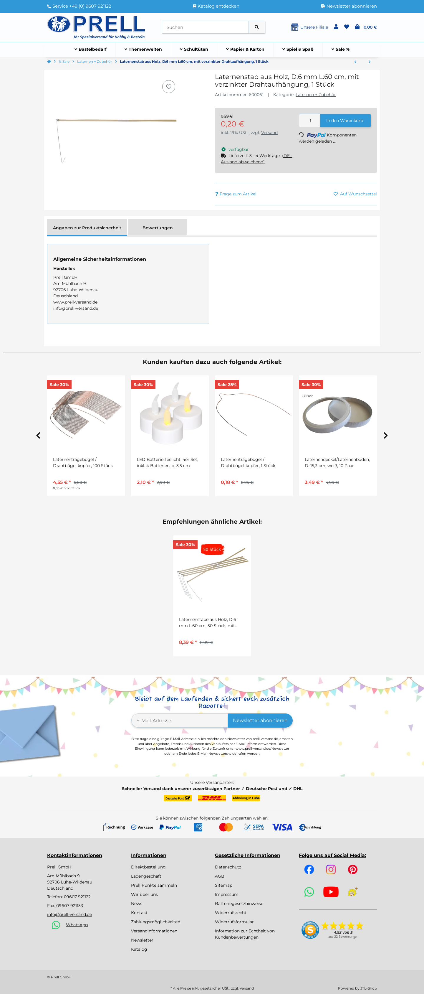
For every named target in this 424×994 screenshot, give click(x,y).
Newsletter (142, 940)
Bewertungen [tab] (158, 227)
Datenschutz (228, 867)
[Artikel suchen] (257, 27)
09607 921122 (77, 896)
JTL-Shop (368, 988)
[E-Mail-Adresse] (179, 720)
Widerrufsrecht (230, 912)
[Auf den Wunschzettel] (168, 86)
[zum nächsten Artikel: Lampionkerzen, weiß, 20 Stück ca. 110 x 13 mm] (369, 62)
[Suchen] (205, 27)
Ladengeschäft (146, 876)
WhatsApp (77, 924)
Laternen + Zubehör (316, 94)
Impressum (226, 894)
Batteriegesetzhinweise (239, 903)
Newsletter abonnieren (260, 720)
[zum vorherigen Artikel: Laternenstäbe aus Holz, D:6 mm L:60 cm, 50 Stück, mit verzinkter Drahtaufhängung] (355, 62)
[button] (336, 27)
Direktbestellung (148, 867)
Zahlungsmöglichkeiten (155, 921)
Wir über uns (144, 894)
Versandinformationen (154, 931)
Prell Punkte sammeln (154, 885)
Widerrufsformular (234, 921)
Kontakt (139, 912)
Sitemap (223, 885)
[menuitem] (91, 49)
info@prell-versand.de (69, 914)
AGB (219, 876)
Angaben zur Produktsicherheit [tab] (87, 227)
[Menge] (309, 120)
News (136, 903)
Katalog (139, 949)
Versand (269, 132)
